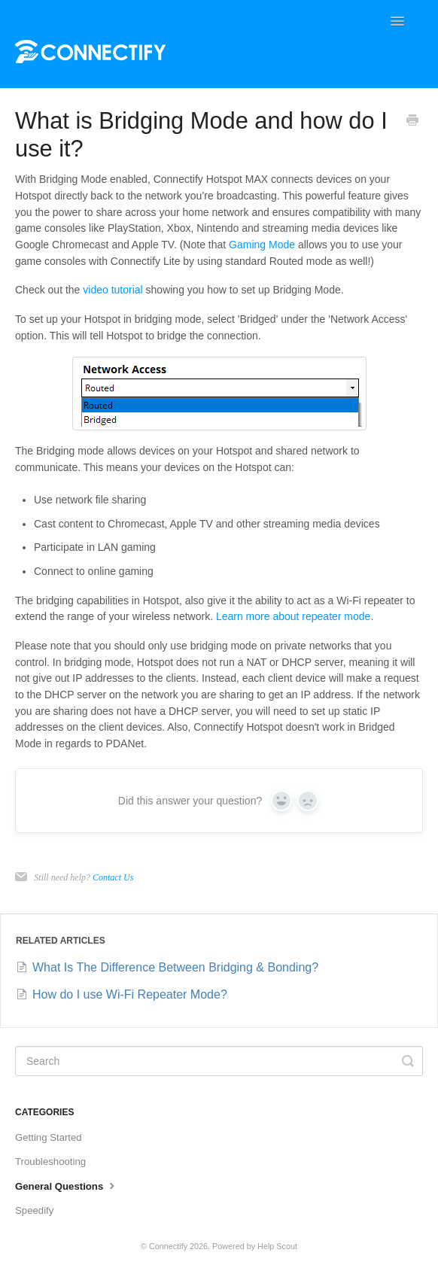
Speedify (34, 1210)
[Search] (219, 1061)
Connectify (168, 1246)
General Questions (66, 1185)
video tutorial (112, 290)
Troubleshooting (50, 1161)
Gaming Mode (262, 245)
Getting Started (48, 1137)
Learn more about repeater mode (293, 616)
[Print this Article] (412, 122)
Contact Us (113, 877)
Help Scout (277, 1246)
